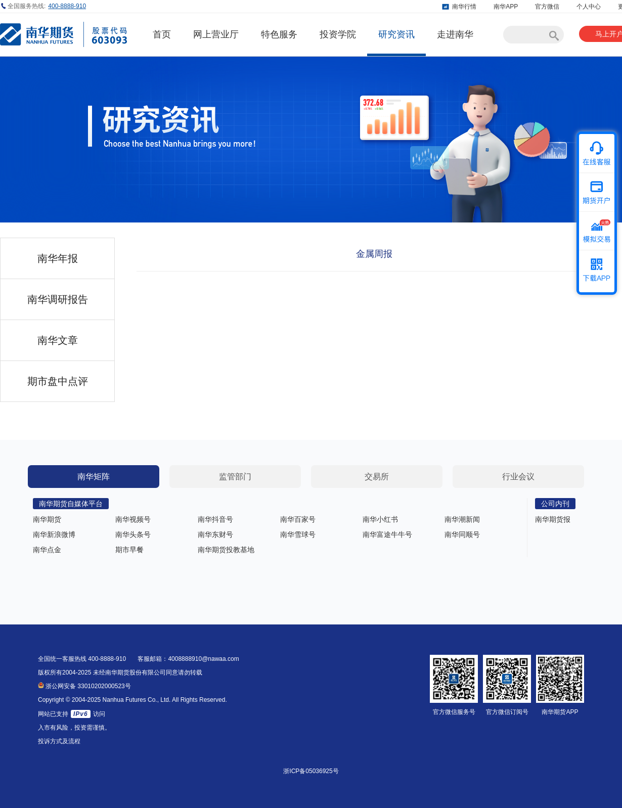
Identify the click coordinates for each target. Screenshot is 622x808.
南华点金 (47, 550)
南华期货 (47, 519)
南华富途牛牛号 (387, 534)
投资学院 (338, 34)
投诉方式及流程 (59, 741)
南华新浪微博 (54, 534)
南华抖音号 (215, 519)
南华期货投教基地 (226, 550)
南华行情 (464, 6)
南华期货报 (552, 519)
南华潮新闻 (462, 519)
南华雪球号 (298, 534)
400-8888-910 (67, 6)
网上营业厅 (216, 34)
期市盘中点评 (57, 381)
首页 (162, 34)
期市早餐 (129, 550)
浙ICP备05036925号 (310, 771)
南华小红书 (380, 519)
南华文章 (57, 340)
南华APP (506, 6)
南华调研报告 (57, 299)
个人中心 (588, 6)
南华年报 (57, 258)
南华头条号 (133, 534)
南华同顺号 (462, 534)
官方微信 (547, 6)
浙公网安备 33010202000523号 (84, 686)
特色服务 (279, 34)
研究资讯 (396, 34)
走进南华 (455, 34)
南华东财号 (215, 534)
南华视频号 (133, 519)
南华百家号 (298, 519)
